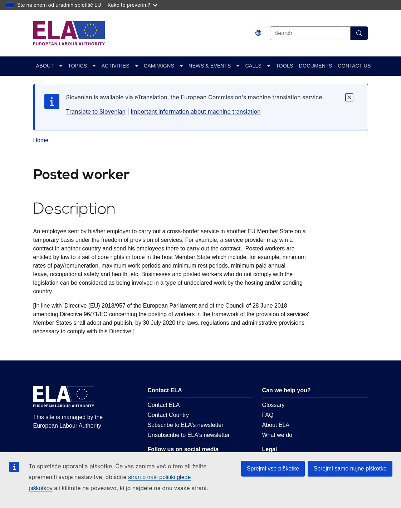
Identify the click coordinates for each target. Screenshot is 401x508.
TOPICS (77, 66)
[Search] (359, 33)
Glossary (273, 405)
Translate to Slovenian (96, 111)
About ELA (275, 425)
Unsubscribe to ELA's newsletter (188, 435)
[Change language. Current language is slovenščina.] (258, 33)
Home (41, 140)
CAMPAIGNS (159, 66)
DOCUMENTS (315, 66)
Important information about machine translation (195, 111)
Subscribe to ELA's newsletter (185, 425)
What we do (277, 435)
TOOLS (284, 66)
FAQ (267, 415)
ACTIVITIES (115, 66)
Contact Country (168, 415)
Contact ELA (163, 405)
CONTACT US (354, 66)
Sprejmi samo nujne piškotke (350, 468)
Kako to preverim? (132, 5)
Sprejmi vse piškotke (273, 468)
